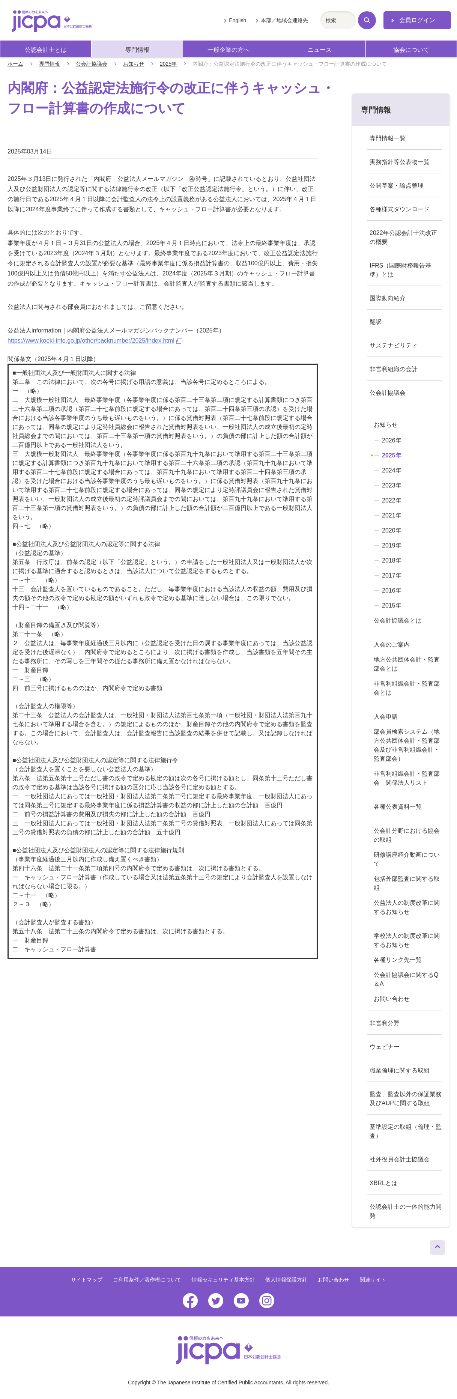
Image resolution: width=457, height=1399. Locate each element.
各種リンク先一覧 (398, 960)
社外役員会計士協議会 (400, 1159)
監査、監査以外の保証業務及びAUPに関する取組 (406, 1098)
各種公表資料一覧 (398, 806)
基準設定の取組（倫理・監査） (406, 1131)
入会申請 (386, 716)
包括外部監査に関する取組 (407, 883)
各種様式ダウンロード (400, 209)
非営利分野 (385, 1023)
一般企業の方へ (228, 50)
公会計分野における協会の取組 (407, 835)
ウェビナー (385, 1047)
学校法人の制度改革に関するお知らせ (407, 940)
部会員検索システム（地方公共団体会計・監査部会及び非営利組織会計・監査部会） (407, 745)
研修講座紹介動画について (407, 859)
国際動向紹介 (388, 298)
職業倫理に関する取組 (400, 1070)
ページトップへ (437, 1245)
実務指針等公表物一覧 (400, 162)
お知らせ (133, 64)
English (237, 20)
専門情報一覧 (388, 138)
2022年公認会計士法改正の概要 (403, 237)
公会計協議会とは (398, 620)
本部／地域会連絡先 (284, 20)
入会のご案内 (392, 644)
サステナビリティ (394, 345)
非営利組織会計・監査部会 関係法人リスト (407, 778)
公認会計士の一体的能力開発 (406, 1211)
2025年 (168, 64)
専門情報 (137, 50)
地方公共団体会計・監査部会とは (407, 664)
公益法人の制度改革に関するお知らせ (407, 907)
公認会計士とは (46, 50)
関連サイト (373, 1280)
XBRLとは (383, 1183)
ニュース (320, 50)
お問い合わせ (392, 999)
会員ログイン (417, 20)
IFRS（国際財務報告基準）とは (400, 270)
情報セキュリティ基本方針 (223, 1280)
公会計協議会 (91, 64)
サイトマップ (86, 1280)
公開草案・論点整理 (397, 185)
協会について (411, 50)
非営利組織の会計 (394, 369)
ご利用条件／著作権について (147, 1280)
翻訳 (376, 322)
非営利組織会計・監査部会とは (407, 688)
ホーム (15, 64)
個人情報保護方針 (286, 1280)
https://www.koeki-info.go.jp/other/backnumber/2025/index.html (95, 340)
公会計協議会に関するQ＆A (406, 979)
